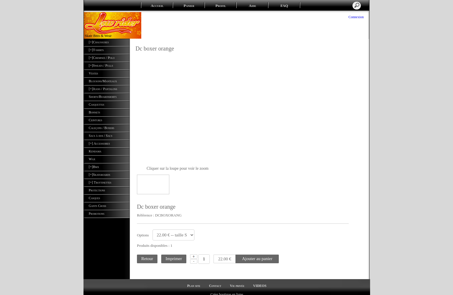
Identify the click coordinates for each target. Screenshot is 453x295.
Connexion (356, 17)
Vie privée (237, 281)
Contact (215, 281)
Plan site (193, 281)
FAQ (284, 5)
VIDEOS (259, 281)
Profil (221, 5)
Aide (252, 5)
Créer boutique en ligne (227, 289)
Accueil (157, 5)
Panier (189, 5)
